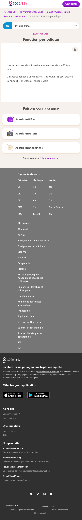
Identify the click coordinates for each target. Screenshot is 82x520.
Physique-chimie (26, 316)
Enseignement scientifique (31, 246)
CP (19, 187)
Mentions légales (48, 506)
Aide (5, 435)
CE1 (20, 193)
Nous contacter (10, 431)
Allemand (23, 229)
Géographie (24, 263)
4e (34, 200)
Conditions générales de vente (22, 510)
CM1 (20, 207)
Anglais (21, 235)
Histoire (22, 269)
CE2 (20, 200)
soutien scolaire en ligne (48, 372)
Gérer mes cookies (41, 513)
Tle (50, 200)
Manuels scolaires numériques (16, 480)
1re (50, 193)
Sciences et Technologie (30, 327)
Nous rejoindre (9, 418)
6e (34, 187)
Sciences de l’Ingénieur (29, 322)
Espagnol (22, 252)
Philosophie (24, 310)
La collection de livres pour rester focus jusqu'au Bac (26, 471)
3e (34, 207)
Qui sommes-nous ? (11, 414)
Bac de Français (56, 207)
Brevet (36, 214)
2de (50, 187)
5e (34, 193)
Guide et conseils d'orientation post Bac (20, 452)
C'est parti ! (71, 4)
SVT (20, 348)
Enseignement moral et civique (34, 240)
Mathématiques (26, 296)
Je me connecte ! (50, 158)
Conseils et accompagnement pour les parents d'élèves (27, 461)
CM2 (20, 214)
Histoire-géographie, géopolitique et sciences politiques (30, 278)
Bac (50, 214)
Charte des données (60, 510)
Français (22, 257)
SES (19, 342)
